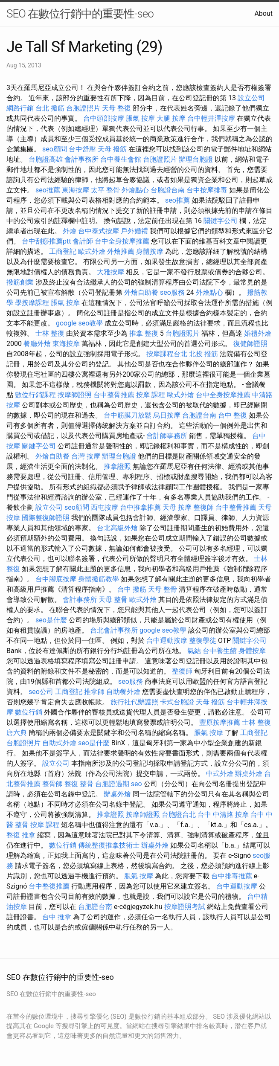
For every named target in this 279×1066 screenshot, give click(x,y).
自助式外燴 (59, 743)
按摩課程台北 (166, 354)
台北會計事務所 (114, 630)
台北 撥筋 (49, 108)
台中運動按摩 (166, 640)
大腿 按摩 (171, 118)
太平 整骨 (105, 190)
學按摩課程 (32, 303)
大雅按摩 (110, 272)
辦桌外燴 (248, 774)
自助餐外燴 (123, 692)
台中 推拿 (56, 917)
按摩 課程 (150, 395)
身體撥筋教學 (98, 579)
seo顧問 (54, 149)
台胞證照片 (83, 108)
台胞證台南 (168, 190)
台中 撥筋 (131, 589)
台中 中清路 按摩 (223, 814)
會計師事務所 (166, 436)
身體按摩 (149, 251)
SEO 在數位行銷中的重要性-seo (80, 13)
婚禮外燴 (257, 333)
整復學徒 (202, 640)
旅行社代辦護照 (134, 702)
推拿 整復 (143, 333)
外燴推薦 (120, 251)
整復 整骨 (78, 784)
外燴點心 (135, 190)
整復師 (203, 507)
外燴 (69, 231)
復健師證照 (250, 344)
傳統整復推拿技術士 (109, 845)
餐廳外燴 (37, 344)
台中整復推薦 (49, 886)
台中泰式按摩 (98, 231)
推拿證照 (117, 466)
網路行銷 (20, 108)
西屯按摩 (104, 507)
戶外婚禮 (134, 231)
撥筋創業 (20, 282)
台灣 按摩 (85, 456)
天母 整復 (116, 108)
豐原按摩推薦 (219, 722)
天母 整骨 (162, 589)
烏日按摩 (166, 415)
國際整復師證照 (46, 518)
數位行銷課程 (35, 395)
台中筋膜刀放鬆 (127, 415)
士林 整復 (49, 333)
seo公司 (41, 692)
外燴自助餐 (141, 292)
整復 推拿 (20, 835)
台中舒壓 (82, 149)
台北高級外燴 (117, 528)
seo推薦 (47, 190)
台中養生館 (220, 651)
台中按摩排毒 (206, 190)
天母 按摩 (177, 507)
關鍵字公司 (220, 221)
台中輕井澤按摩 (211, 118)
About (263, 13)
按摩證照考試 (184, 907)
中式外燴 (219, 774)
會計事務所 (81, 159)
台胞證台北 (179, 814)
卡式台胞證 (177, 702)
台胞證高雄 (46, 159)
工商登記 (62, 251)
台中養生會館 (120, 159)
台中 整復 (232, 415)
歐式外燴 (91, 251)
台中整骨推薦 (113, 395)
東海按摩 (75, 190)
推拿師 (94, 692)
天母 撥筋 (112, 149)
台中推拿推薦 (140, 507)
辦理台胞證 (196, 159)
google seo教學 (79, 323)
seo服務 (172, 292)
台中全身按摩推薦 (122, 241)
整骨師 (52, 784)
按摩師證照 (75, 395)
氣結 (194, 651)
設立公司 (251, 98)
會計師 (83, 241)
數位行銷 (28, 712)
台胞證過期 (112, 784)
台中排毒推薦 (231, 876)
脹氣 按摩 (140, 118)
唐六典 (16, 733)
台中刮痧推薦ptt (46, 241)
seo (136, 784)
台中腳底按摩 (55, 579)
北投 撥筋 (203, 354)
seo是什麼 (51, 620)
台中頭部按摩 (103, 118)
